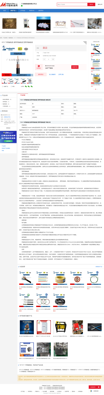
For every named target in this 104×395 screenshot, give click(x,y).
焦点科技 (54, 393)
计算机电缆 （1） (7, 106)
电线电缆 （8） (6, 104)
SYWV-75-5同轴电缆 (83, 369)
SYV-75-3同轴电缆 (46, 369)
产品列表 (5, 37)
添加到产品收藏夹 (6, 148)
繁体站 (73, 391)
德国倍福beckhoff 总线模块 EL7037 (78, 336)
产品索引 (4, 146)
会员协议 (59, 391)
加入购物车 (52, 74)
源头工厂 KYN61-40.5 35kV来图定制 (44, 336)
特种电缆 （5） (6, 101)
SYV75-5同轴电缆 (35, 369)
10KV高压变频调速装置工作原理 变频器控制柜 (47, 358)
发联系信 (40, 74)
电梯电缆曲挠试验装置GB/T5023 (60, 32)
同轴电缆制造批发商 (57, 385)
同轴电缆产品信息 (46, 385)
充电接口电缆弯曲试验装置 (25, 32)
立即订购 (61, 74)
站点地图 (45, 391)
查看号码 (75, 67)
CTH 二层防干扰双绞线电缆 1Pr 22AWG (79, 32)
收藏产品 (5, 86)
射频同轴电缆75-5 (95, 369)
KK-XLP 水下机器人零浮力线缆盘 (61, 336)
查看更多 (8, 128)
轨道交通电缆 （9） (7, 99)
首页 (1, 37)
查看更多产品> (99, 266)
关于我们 (23, 391)
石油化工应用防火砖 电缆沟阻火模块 (11, 32)
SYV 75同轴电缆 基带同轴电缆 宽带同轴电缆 (54, 387)
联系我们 (30, 391)
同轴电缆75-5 (65, 369)
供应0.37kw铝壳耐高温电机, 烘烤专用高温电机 (30, 358)
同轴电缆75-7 (73, 369)
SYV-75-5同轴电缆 (24, 369)
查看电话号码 (7, 117)
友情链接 (80, 391)
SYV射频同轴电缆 (56, 369)
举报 (12, 86)
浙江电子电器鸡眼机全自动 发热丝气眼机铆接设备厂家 (32, 336)
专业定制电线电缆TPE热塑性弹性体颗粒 (45, 32)
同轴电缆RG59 (31, 371)
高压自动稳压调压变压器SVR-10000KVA (62, 358)
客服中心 (37, 391)
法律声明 (67, 391)
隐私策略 (52, 391)
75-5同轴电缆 (22, 371)
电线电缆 (11, 37)
